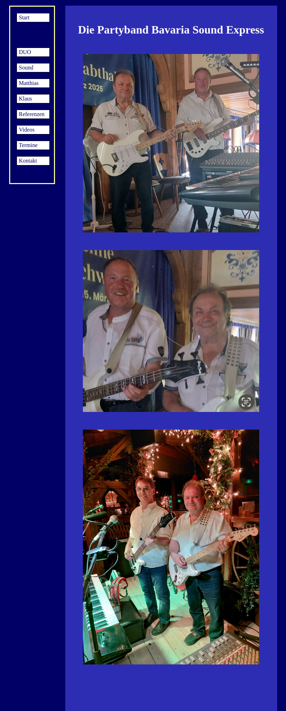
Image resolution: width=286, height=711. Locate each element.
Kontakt (28, 161)
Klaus (25, 99)
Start (24, 17)
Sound (26, 68)
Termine (28, 145)
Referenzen (32, 114)
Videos (27, 130)
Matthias (29, 83)
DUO (25, 52)
